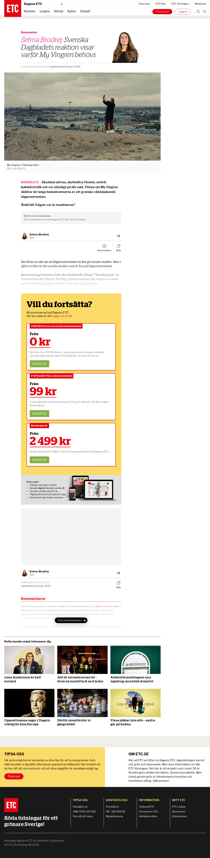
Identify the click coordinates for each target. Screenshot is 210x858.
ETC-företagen (180, 3)
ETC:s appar (179, 806)
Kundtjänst (112, 806)
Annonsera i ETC (148, 811)
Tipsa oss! (144, 3)
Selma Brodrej (39, 234)
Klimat (58, 11)
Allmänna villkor (148, 816)
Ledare (45, 11)
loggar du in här (62, 316)
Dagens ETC (43, 4)
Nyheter (30, 11)
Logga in (183, 11)
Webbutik (200, 3)
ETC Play (161, 3)
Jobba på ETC (146, 806)
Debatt (85, 11)
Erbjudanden (179, 816)
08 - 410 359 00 (115, 811)
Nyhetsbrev (179, 811)
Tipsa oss (14, 776)
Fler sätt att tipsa (83, 816)
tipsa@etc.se (80, 806)
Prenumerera (162, 11)
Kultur (71, 11)
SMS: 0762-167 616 (84, 811)
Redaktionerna (114, 816)
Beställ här (39, 363)
